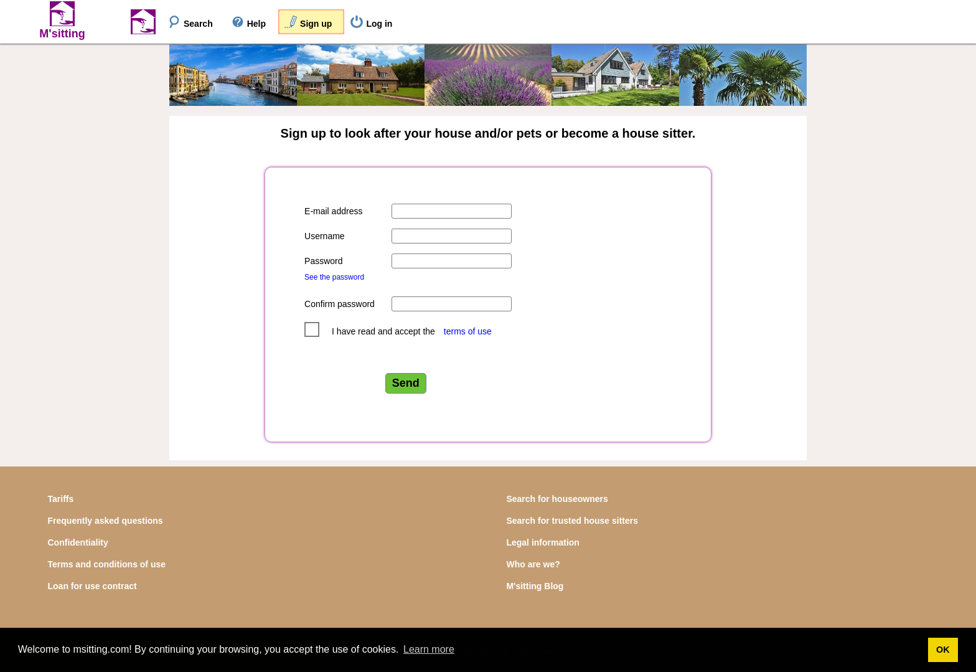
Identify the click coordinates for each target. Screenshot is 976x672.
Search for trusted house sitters (572, 521)
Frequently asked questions (105, 521)
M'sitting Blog (534, 586)
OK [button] (943, 650)
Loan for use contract (92, 586)
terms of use (468, 331)
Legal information (542, 542)
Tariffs (61, 499)
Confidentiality (78, 542)
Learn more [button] (428, 649)
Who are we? (533, 564)
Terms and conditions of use (107, 564)
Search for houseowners (557, 499)
